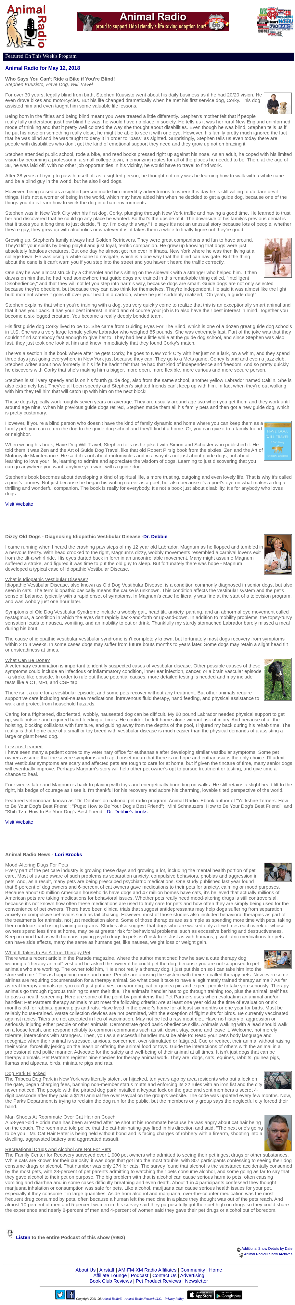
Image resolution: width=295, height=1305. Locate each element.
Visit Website (19, 504)
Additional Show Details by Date (266, 1248)
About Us (85, 1270)
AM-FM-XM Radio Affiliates (147, 1270)
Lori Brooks (68, 854)
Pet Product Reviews (158, 1281)
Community (192, 1270)
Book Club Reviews (111, 1281)
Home (215, 1270)
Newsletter (196, 1281)
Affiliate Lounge (110, 1275)
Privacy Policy (174, 1298)
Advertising (192, 1275)
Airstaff (106, 1270)
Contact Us (164, 1275)
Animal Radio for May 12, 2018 (42, 68)
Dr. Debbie (155, 536)
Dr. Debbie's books (127, 811)
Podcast (139, 1275)
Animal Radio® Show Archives (268, 1254)
